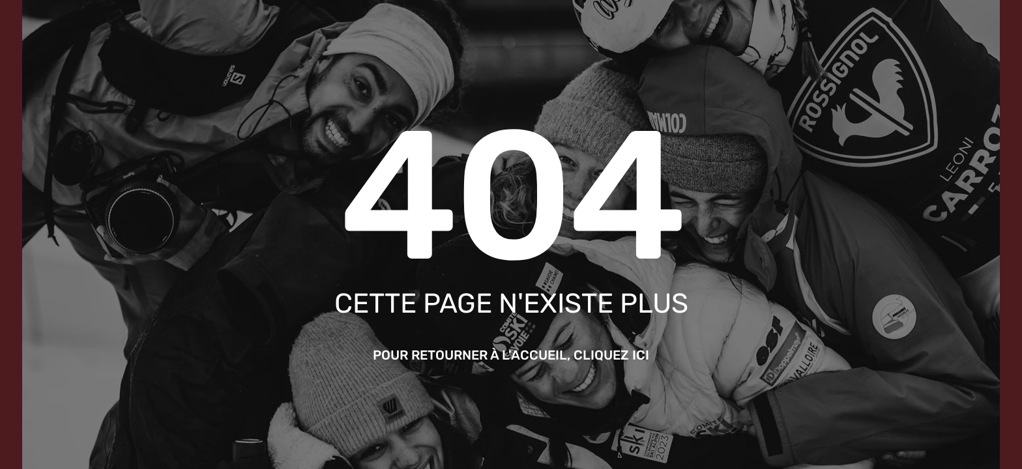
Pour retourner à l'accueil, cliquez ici (511, 355)
